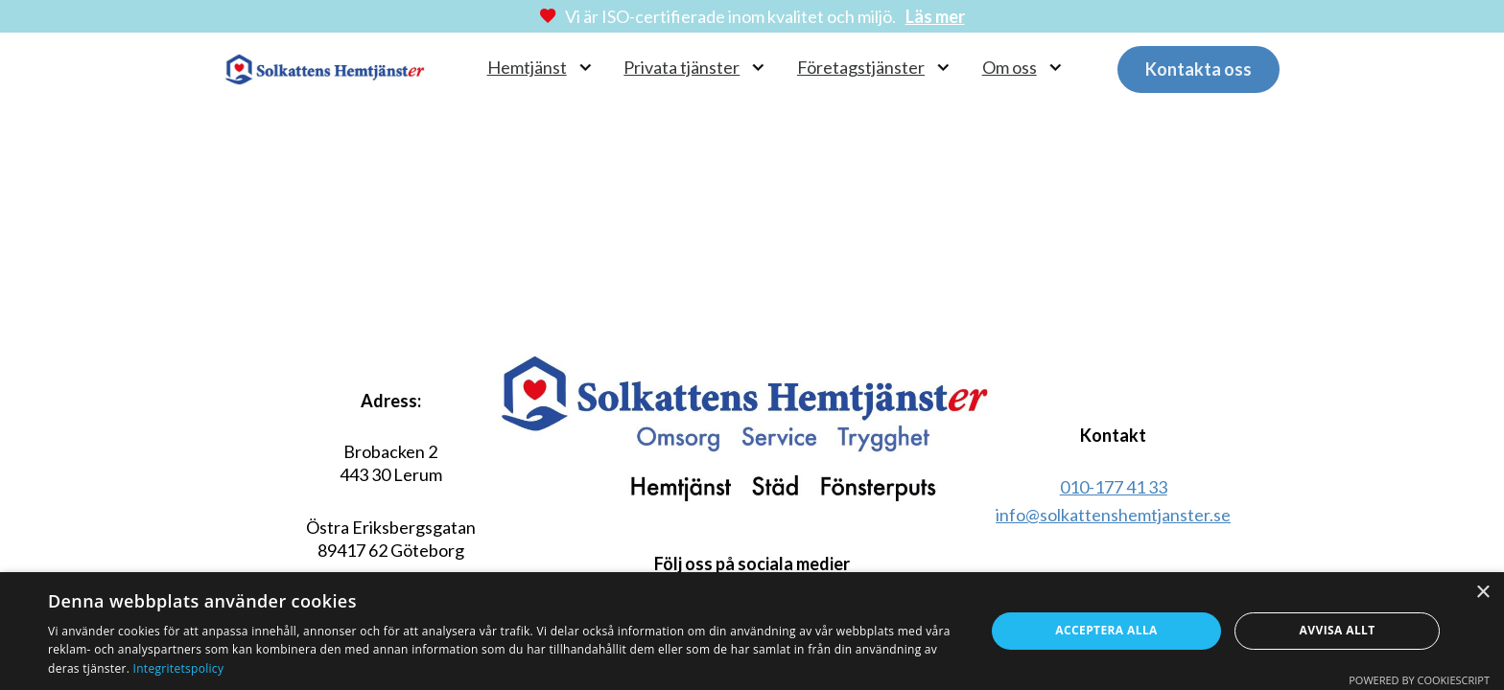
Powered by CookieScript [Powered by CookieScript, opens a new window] (1419, 680)
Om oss (1009, 67)
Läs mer (935, 16)
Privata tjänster (681, 67)
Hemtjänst (527, 67)
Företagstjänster (861, 67)
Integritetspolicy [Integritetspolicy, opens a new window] (178, 668)
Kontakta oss (1198, 69)
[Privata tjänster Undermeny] (758, 68)
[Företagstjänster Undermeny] (943, 68)
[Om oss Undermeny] (1056, 68)
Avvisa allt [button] (1337, 630)
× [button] (1482, 593)
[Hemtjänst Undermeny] (586, 68)
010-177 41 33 (1113, 486)
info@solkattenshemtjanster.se (1113, 514)
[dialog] (752, 631)
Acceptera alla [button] (1106, 630)
